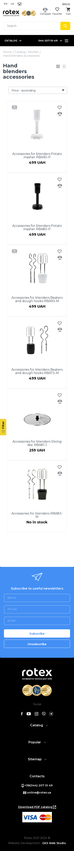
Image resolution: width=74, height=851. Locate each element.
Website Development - (37, 843)
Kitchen (33, 52)
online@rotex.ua (37, 792)
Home (7, 52)
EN (5, 3)
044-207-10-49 (47, 40)
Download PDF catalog (37, 807)
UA (12, 3)
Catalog (20, 52)
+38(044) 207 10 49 (37, 785)
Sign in (66, 3)
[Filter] (3, 427)
